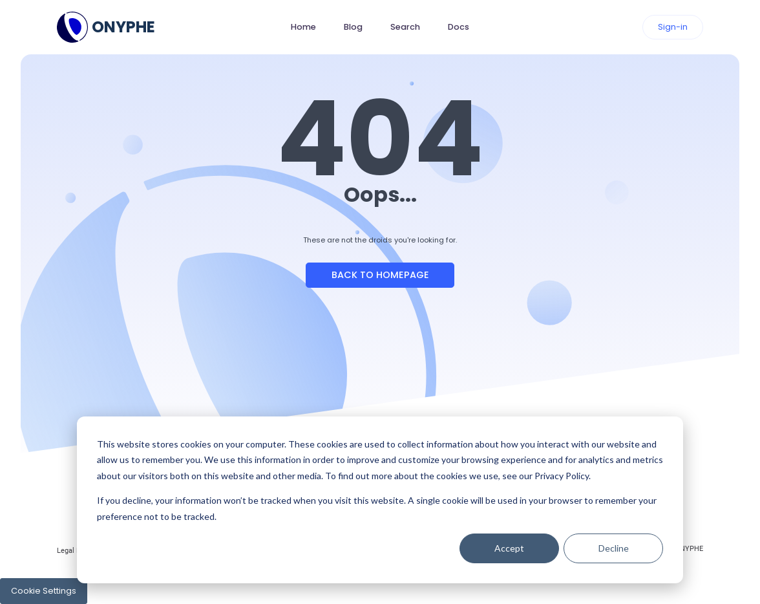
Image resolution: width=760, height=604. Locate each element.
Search (405, 26)
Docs (458, 26)
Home (303, 26)
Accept (509, 548)
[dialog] (380, 499)
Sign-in (673, 26)
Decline (613, 548)
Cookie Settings (43, 590)
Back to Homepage (380, 274)
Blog (353, 26)
